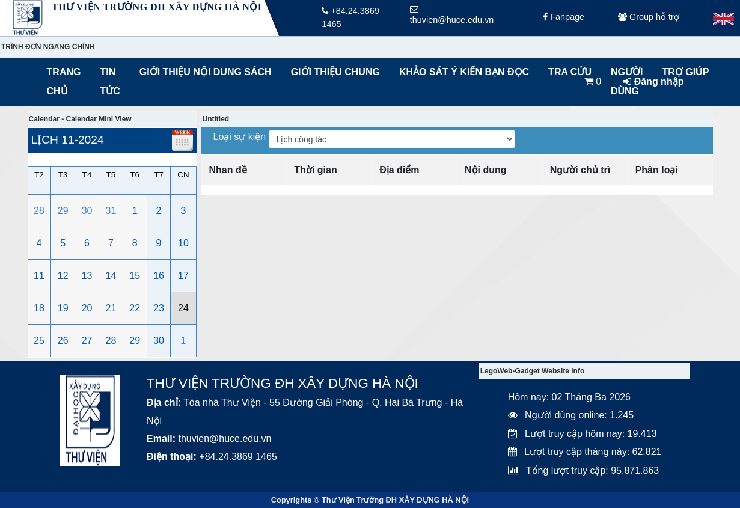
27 (87, 340)
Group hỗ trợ (648, 18)
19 (63, 308)
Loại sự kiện (241, 137)
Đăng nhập (653, 81)
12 (63, 276)
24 (183, 308)
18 (39, 308)
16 (158, 276)
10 (183, 243)
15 (134, 276)
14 (111, 276)
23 (158, 308)
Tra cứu (570, 72)
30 (87, 211)
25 (39, 340)
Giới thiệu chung (335, 72)
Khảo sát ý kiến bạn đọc (461, 72)
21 (111, 308)
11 (39, 276)
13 (87, 276)
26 (63, 340)
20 (87, 308)
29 (63, 211)
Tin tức (110, 81)
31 (111, 211)
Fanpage (563, 18)
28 (39, 211)
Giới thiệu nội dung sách (202, 72)
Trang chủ (64, 81)
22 (134, 308)
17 (183, 276)
